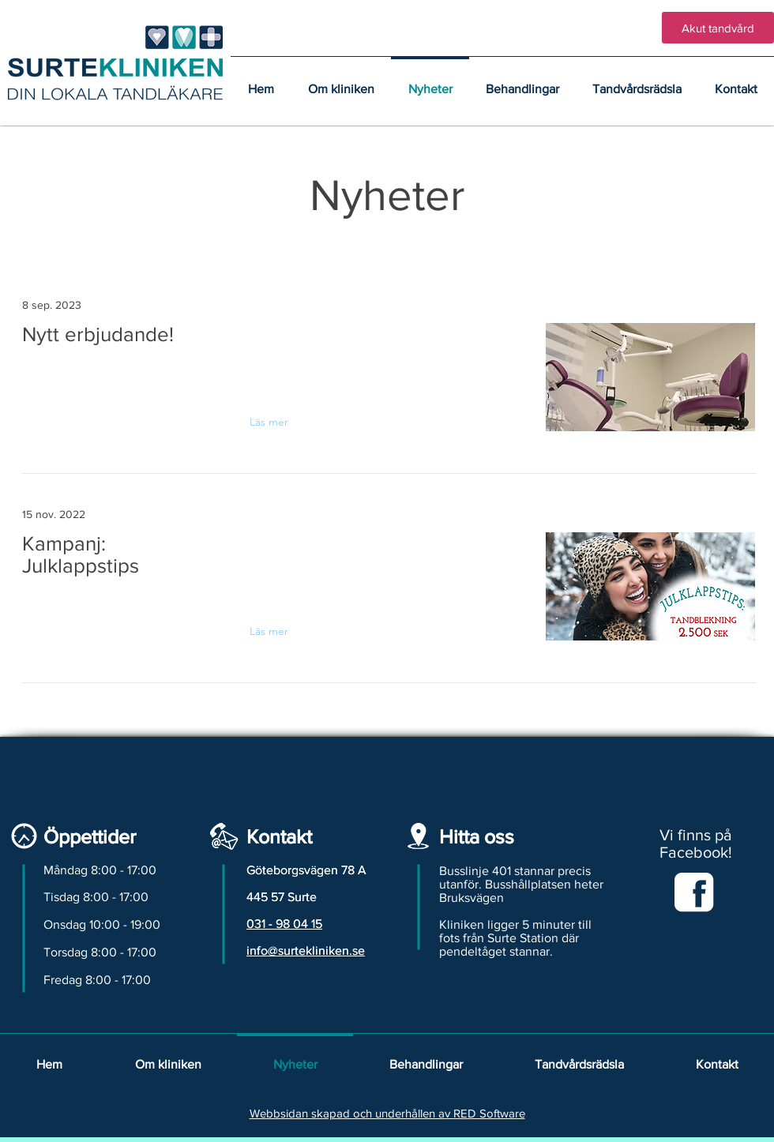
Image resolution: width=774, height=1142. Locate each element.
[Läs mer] (280, 421)
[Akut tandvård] (718, 27)
